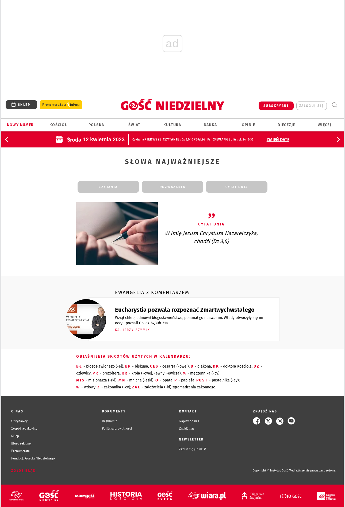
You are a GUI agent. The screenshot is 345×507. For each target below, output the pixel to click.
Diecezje (286, 125)
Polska (96, 125)
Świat (134, 125)
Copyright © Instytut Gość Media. (275, 470)
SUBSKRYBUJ (276, 106)
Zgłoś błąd (23, 471)
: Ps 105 (205, 139)
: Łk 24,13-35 (235, 139)
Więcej (324, 125)
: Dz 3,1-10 (168, 139)
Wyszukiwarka (334, 105)
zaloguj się (311, 106)
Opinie (248, 125)
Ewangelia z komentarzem (152, 292)
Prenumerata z (61, 105)
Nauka (210, 125)
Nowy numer (20, 125)
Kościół (58, 125)
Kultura (172, 125)
